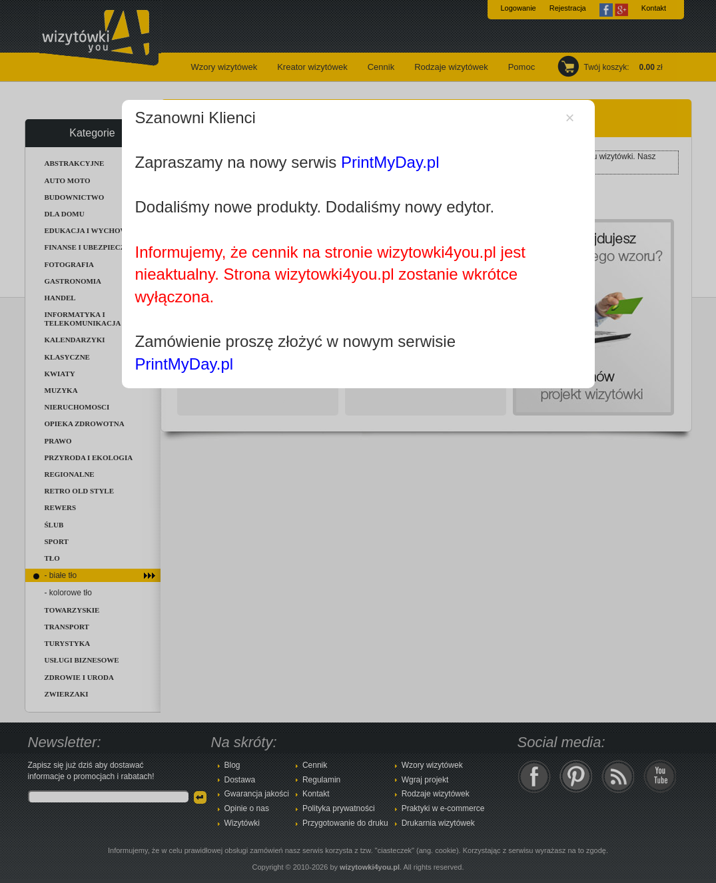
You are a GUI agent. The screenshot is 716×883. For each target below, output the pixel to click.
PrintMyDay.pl (390, 162)
